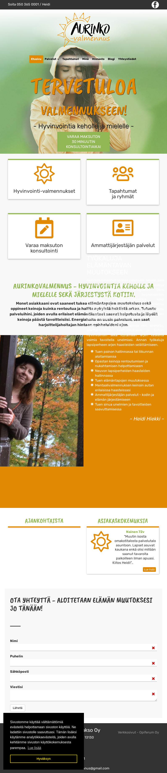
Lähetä (17, 708)
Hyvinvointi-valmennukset (44, 191)
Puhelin (16, 656)
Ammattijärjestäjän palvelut (123, 245)
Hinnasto (98, 59)
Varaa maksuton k (44, 248)
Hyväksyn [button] (44, 758)
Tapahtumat (70, 59)
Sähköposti (19, 672)
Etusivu (36, 59)
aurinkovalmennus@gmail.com (85, 768)
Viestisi (16, 687)
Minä (85, 59)
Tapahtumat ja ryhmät (123, 194)
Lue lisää (149, 569)
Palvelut (52, 59)
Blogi (111, 59)
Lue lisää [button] (34, 748)
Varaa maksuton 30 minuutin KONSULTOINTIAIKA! (83, 141)
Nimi (14, 641)
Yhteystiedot (127, 59)
